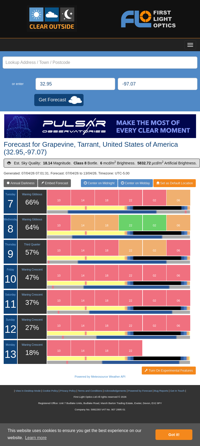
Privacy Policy (68, 390)
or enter (17, 84)
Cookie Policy (50, 390)
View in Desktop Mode (28, 390)
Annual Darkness (21, 183)
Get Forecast (52, 99)
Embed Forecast (54, 183)
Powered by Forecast (140, 390)
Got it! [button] (173, 435)
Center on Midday (135, 183)
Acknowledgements (115, 390)
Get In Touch (177, 390)
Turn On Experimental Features (169, 370)
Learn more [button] (36, 437)
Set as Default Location (174, 183)
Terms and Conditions (90, 390)
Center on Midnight (99, 183)
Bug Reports (161, 390)
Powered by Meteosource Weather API (100, 376)
